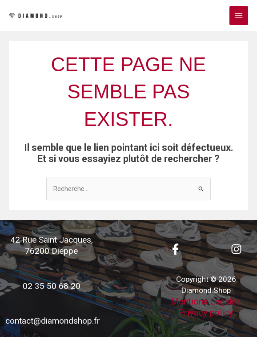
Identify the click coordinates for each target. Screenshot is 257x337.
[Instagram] (236, 249)
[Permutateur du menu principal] (238, 15)
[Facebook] (175, 249)
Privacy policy (205, 312)
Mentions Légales (206, 301)
